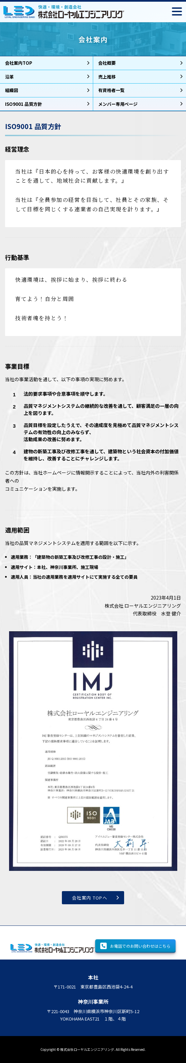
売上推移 (107, 76)
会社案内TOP (18, 63)
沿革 (9, 76)
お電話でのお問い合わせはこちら (135, 946)
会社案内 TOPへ (89, 897)
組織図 (11, 90)
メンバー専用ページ (118, 104)
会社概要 (107, 63)
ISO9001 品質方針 (23, 104)
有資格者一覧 (111, 90)
